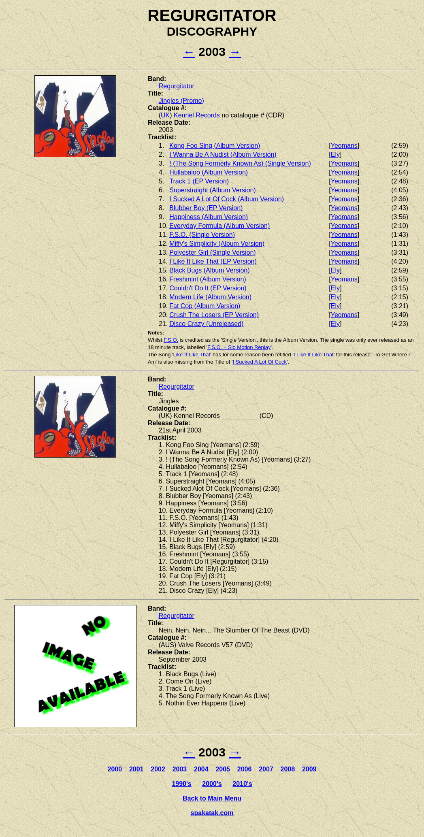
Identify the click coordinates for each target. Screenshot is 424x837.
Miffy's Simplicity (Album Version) (216, 243)
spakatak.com (212, 812)
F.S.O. (171, 340)
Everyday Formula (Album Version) (219, 225)
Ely (335, 154)
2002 (158, 769)
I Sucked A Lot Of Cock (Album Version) (226, 199)
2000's (212, 783)
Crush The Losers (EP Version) (214, 314)
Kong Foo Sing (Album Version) (214, 145)
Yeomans (344, 145)
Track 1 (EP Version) (199, 181)
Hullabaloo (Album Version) (208, 172)
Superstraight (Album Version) (212, 190)
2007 (266, 769)
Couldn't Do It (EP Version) (207, 288)
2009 (309, 769)
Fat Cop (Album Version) (204, 305)
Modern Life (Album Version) (210, 297)
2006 (244, 769)
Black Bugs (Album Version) (209, 270)
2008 (288, 769)
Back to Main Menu (212, 798)
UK (165, 115)
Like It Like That (191, 354)
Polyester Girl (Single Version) (212, 252)
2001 (136, 769)
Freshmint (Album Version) (207, 279)
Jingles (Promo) (181, 100)
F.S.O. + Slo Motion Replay (239, 347)
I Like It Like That (314, 354)
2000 (115, 769)
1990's (181, 783)
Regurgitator (176, 86)
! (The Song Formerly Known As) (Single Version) (240, 163)
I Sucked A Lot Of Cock (259, 362)
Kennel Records (197, 115)
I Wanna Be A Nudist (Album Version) (222, 154)
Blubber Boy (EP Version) (206, 207)
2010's (242, 783)
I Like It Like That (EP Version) (213, 261)
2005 (222, 769)
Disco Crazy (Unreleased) (206, 323)
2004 (201, 769)
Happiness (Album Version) (208, 216)
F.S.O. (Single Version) (202, 234)
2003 (180, 769)
